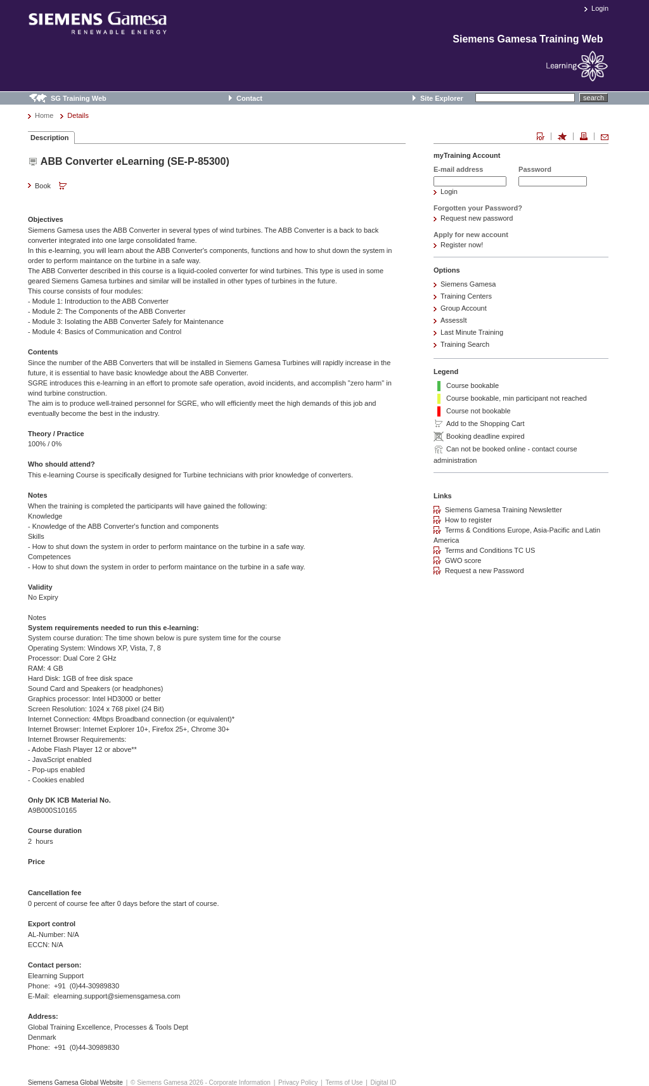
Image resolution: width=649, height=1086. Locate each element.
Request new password (476, 218)
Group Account (463, 308)
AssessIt (453, 320)
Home (44, 115)
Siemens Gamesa (468, 284)
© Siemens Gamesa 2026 (167, 1082)
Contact (249, 98)
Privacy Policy (298, 1082)
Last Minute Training (471, 332)
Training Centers (466, 296)
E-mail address (458, 169)
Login (599, 8)
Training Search (464, 344)
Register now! (461, 245)
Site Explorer (441, 98)
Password (534, 169)
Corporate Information (240, 1082)
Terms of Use (344, 1082)
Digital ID (384, 1082)
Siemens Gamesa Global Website (75, 1082)
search (593, 97)
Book (52, 186)
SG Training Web (78, 98)
